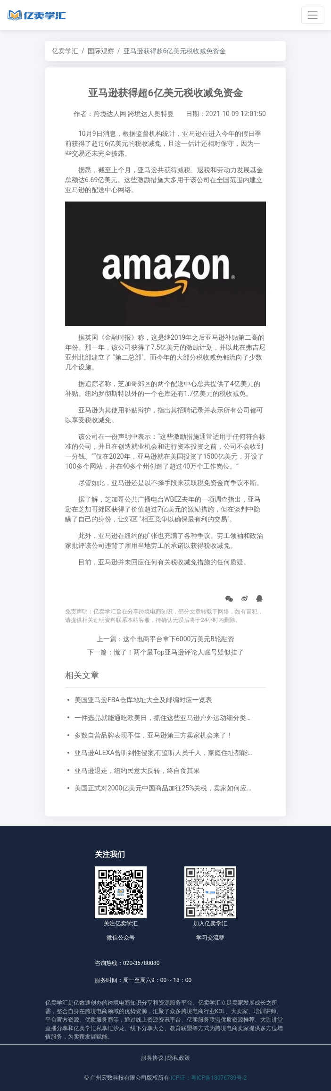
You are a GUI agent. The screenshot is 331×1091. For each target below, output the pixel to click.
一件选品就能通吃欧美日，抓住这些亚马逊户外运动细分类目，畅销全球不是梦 (165, 718)
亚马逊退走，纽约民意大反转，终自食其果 (137, 770)
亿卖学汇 (65, 51)
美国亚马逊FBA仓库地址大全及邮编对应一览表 (143, 700)
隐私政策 (178, 1058)
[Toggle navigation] (312, 15)
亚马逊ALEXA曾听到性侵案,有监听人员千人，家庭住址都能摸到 (165, 752)
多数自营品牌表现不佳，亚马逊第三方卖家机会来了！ (153, 735)
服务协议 (152, 1058)
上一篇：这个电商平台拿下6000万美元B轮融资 (165, 639)
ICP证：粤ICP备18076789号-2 (209, 1077)
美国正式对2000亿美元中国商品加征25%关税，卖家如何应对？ (165, 788)
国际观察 (101, 51)
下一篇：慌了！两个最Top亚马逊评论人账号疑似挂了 (165, 652)
